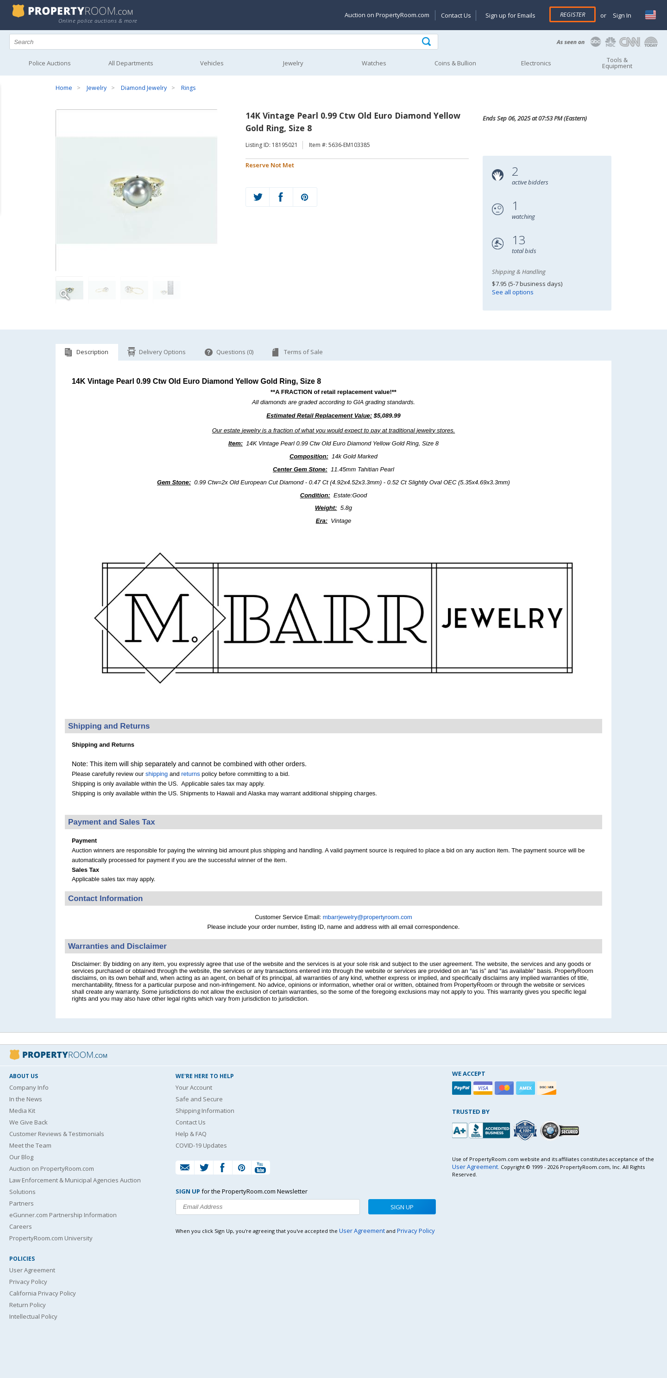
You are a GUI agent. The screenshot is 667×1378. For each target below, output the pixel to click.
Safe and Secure (199, 1099)
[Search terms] (223, 42)
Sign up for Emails (510, 15)
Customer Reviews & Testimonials (56, 1134)
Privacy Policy (28, 1281)
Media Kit (22, 1110)
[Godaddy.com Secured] (561, 1130)
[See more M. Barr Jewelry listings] (333, 706)
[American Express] (526, 1088)
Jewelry (97, 88)
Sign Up (402, 1207)
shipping (156, 773)
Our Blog (21, 1157)
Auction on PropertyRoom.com (387, 15)
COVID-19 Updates (201, 1145)
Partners (21, 1203)
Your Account (194, 1087)
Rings (188, 88)
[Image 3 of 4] (134, 290)
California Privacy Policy (42, 1293)
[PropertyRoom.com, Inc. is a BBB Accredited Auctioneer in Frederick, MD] (482, 1129)
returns (190, 773)
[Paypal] (462, 1088)
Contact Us (456, 15)
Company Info (29, 1087)
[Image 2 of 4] (102, 290)
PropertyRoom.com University (51, 1238)
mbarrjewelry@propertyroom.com (367, 917)
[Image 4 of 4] (167, 290)
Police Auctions (50, 63)
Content (9, 117)
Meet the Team (30, 1145)
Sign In (621, 15)
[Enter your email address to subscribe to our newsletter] (268, 1207)
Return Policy (27, 1305)
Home (64, 88)
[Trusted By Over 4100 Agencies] (526, 1130)
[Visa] (484, 1088)
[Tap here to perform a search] (427, 42)
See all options (513, 292)
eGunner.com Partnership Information (63, 1215)
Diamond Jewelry (144, 88)
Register (572, 14)
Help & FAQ (191, 1134)
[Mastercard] (505, 1088)
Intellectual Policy (33, 1316)
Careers (20, 1226)
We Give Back (28, 1122)
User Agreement (32, 1270)
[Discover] (548, 1088)
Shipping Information (205, 1110)
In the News (25, 1099)
